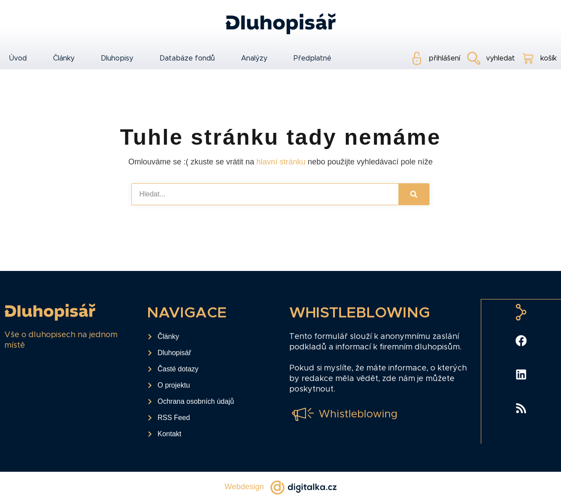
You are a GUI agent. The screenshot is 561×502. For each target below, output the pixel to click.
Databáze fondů (187, 58)
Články (64, 58)
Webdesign (244, 486)
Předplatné (312, 58)
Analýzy (254, 58)
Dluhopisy (117, 58)
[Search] (413, 194)
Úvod (18, 58)
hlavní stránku (280, 161)
